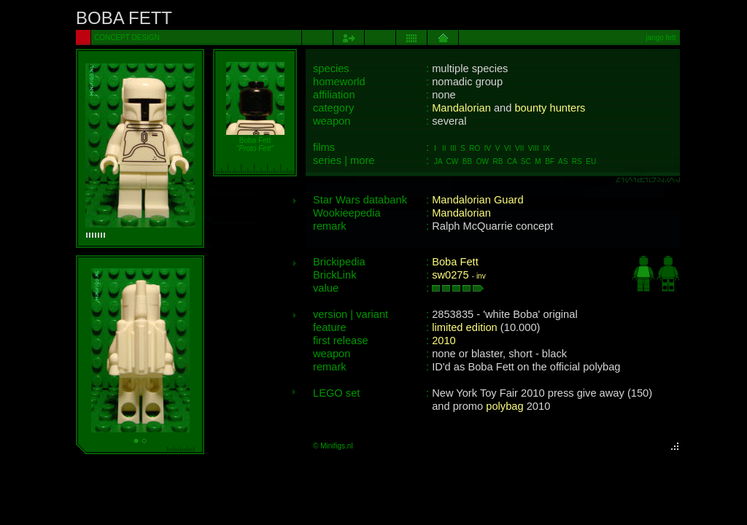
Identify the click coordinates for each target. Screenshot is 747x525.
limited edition (465, 327)
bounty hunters (549, 108)
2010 (444, 340)
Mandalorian (461, 108)
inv (481, 276)
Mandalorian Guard (477, 200)
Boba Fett (455, 262)
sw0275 (450, 275)
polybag (504, 406)
